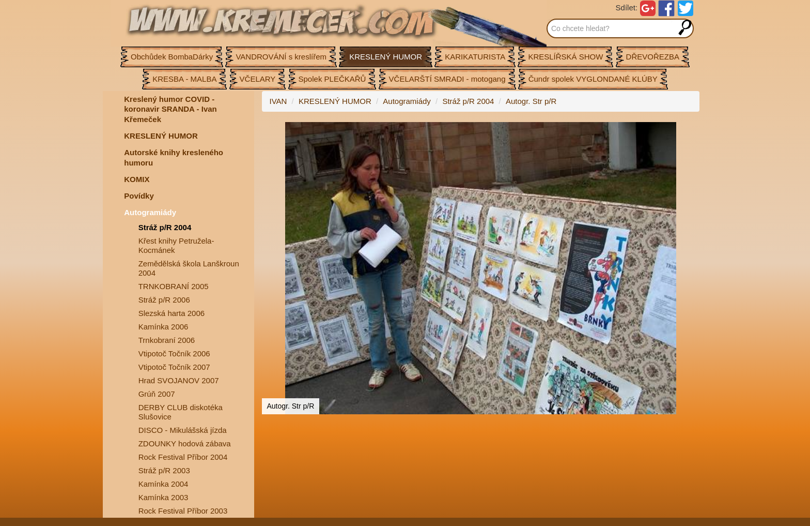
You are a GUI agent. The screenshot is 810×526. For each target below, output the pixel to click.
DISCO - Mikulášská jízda (182, 430)
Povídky (139, 195)
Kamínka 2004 (163, 483)
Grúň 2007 (156, 393)
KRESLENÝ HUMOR (161, 135)
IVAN (278, 101)
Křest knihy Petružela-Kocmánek (176, 245)
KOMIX (136, 179)
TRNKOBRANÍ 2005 (173, 286)
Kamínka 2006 (163, 326)
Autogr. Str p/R (531, 101)
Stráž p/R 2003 (164, 470)
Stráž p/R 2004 (165, 227)
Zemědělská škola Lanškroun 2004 (188, 268)
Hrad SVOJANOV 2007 (178, 380)
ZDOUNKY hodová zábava (184, 443)
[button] (690, 131)
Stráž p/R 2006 (164, 299)
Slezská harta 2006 (171, 313)
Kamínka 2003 (163, 497)
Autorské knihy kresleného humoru (173, 157)
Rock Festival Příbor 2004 (183, 457)
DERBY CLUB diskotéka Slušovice (180, 412)
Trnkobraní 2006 (166, 340)
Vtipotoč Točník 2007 (174, 367)
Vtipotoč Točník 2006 (174, 353)
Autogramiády (150, 212)
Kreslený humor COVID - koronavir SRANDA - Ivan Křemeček (170, 109)
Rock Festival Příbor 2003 (183, 510)
